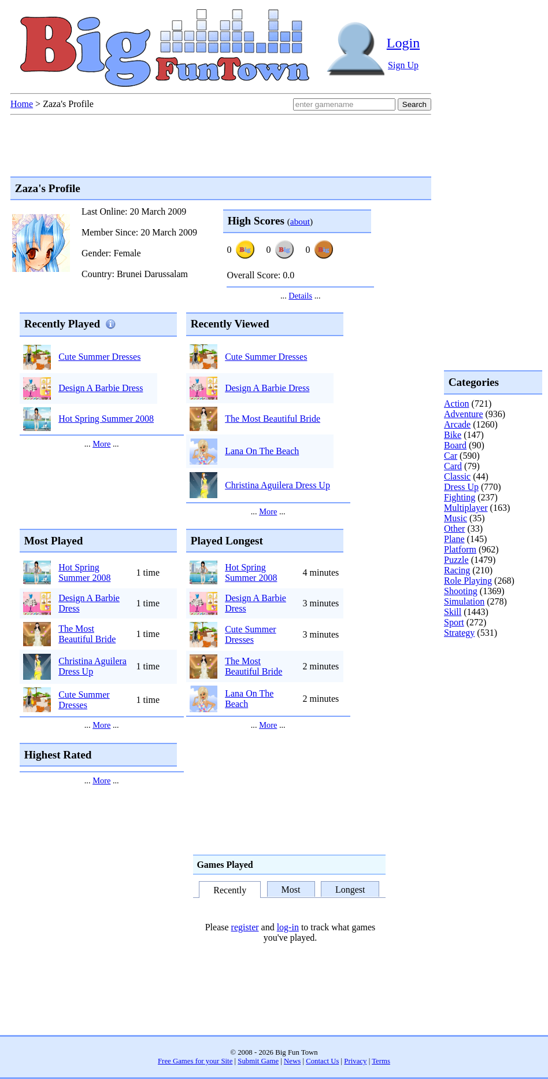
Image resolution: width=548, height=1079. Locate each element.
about (300, 221)
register (245, 927)
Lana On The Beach (262, 451)
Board (455, 445)
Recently (229, 890)
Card (453, 466)
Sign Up (403, 65)
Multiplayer (466, 508)
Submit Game (258, 1061)
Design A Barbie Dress (100, 388)
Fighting (459, 497)
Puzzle (456, 560)
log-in (288, 927)
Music (455, 518)
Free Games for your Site (195, 1061)
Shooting (460, 591)
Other (454, 528)
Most (291, 889)
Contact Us (322, 1061)
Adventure (463, 414)
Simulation (464, 601)
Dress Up (461, 487)
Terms (381, 1061)
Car (450, 456)
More (101, 443)
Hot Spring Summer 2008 (106, 419)
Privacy (355, 1061)
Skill (452, 612)
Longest (350, 889)
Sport (454, 622)
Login (403, 42)
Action (456, 403)
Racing (457, 570)
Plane (454, 539)
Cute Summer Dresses (99, 357)
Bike (452, 435)
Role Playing (468, 580)
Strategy (459, 633)
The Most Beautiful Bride (272, 419)
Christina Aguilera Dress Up (277, 485)
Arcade (457, 424)
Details (300, 295)
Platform (460, 549)
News (292, 1061)
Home (21, 104)
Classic (457, 476)
